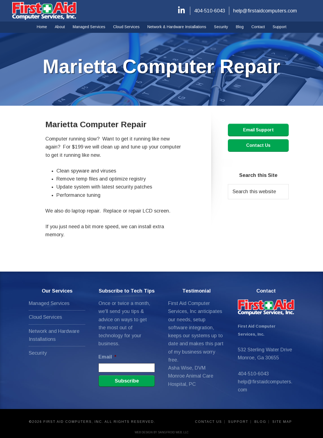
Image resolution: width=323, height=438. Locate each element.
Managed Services (49, 303)
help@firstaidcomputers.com (265, 11)
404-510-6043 (209, 11)
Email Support (258, 130)
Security (38, 353)
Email (107, 357)
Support (238, 422)
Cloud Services (45, 317)
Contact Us (258, 145)
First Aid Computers (44, 10)
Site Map (282, 422)
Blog (260, 422)
